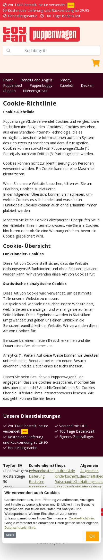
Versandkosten (41, 470)
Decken (87, 85)
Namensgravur (35, 90)
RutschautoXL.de (69, 481)
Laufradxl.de (65, 470)
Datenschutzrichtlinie (19, 527)
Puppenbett (12, 85)
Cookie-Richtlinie (81, 518)
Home (8, 80)
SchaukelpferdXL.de (71, 487)
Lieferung (37, 476)
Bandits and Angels (37, 80)
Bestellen (36, 481)
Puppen (9, 90)
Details (10, 534)
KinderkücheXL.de (69, 476)
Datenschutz (90, 487)
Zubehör (66, 85)
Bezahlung (37, 487)
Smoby (65, 80)
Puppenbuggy (41, 85)
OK (92, 536)
